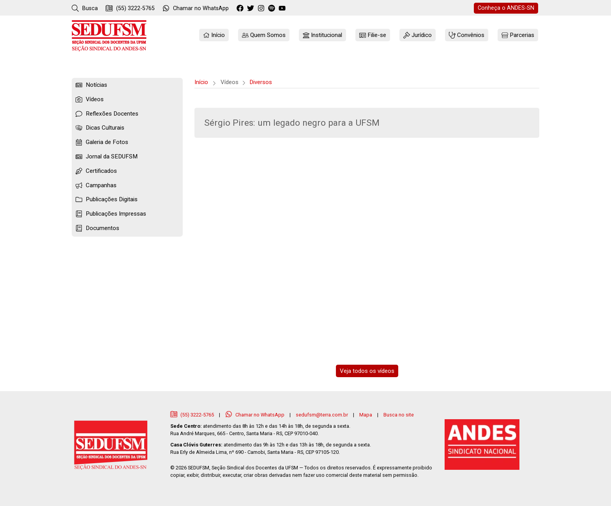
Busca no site (398, 415)
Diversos (260, 82)
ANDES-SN (506, 8)
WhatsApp (195, 8)
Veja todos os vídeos (367, 370)
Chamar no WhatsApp (255, 415)
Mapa (365, 415)
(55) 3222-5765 (130, 8)
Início (201, 82)
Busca (85, 8)
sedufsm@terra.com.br (322, 415)
